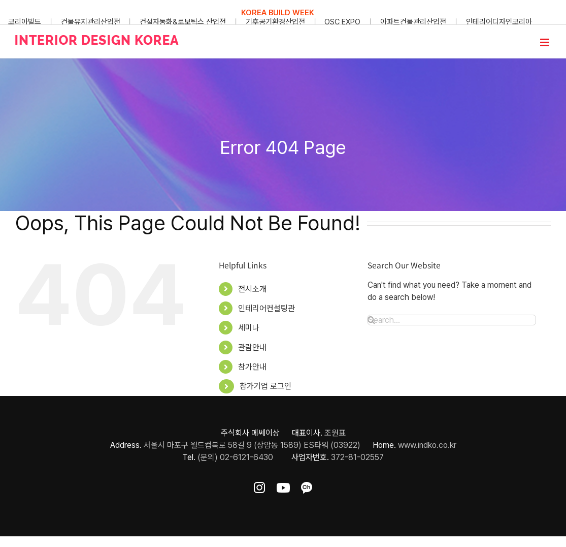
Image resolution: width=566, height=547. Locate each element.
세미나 (248, 327)
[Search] (371, 320)
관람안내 (252, 347)
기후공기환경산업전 (275, 21)
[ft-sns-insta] (259, 486)
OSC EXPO (342, 21)
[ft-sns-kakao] (306, 486)
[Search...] (452, 320)
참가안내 (252, 367)
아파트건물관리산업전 (413, 21)
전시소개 (252, 289)
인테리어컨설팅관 (266, 308)
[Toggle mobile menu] (545, 42)
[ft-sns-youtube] (283, 486)
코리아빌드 (24, 21)
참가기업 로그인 (265, 386)
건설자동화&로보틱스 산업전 (183, 21)
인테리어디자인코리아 (499, 21)
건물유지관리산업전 (90, 21)
